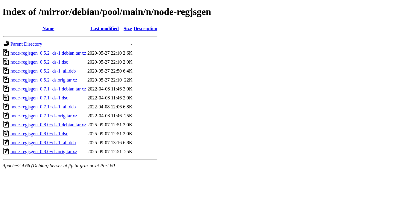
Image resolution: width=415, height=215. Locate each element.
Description (145, 28)
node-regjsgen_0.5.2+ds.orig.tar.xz (43, 79)
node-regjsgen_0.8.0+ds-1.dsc (39, 133)
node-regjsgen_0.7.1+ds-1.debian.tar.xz (48, 88)
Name (48, 28)
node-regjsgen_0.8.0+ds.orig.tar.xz (43, 151)
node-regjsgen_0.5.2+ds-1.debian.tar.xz (48, 53)
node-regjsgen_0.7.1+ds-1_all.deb (43, 106)
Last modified (104, 28)
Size (128, 28)
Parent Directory (26, 44)
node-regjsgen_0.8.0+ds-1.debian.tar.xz (48, 124)
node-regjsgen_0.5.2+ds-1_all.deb (43, 70)
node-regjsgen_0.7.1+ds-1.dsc (39, 97)
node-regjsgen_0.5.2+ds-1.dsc (39, 61)
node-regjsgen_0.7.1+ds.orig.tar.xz (43, 115)
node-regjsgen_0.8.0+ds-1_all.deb (43, 142)
